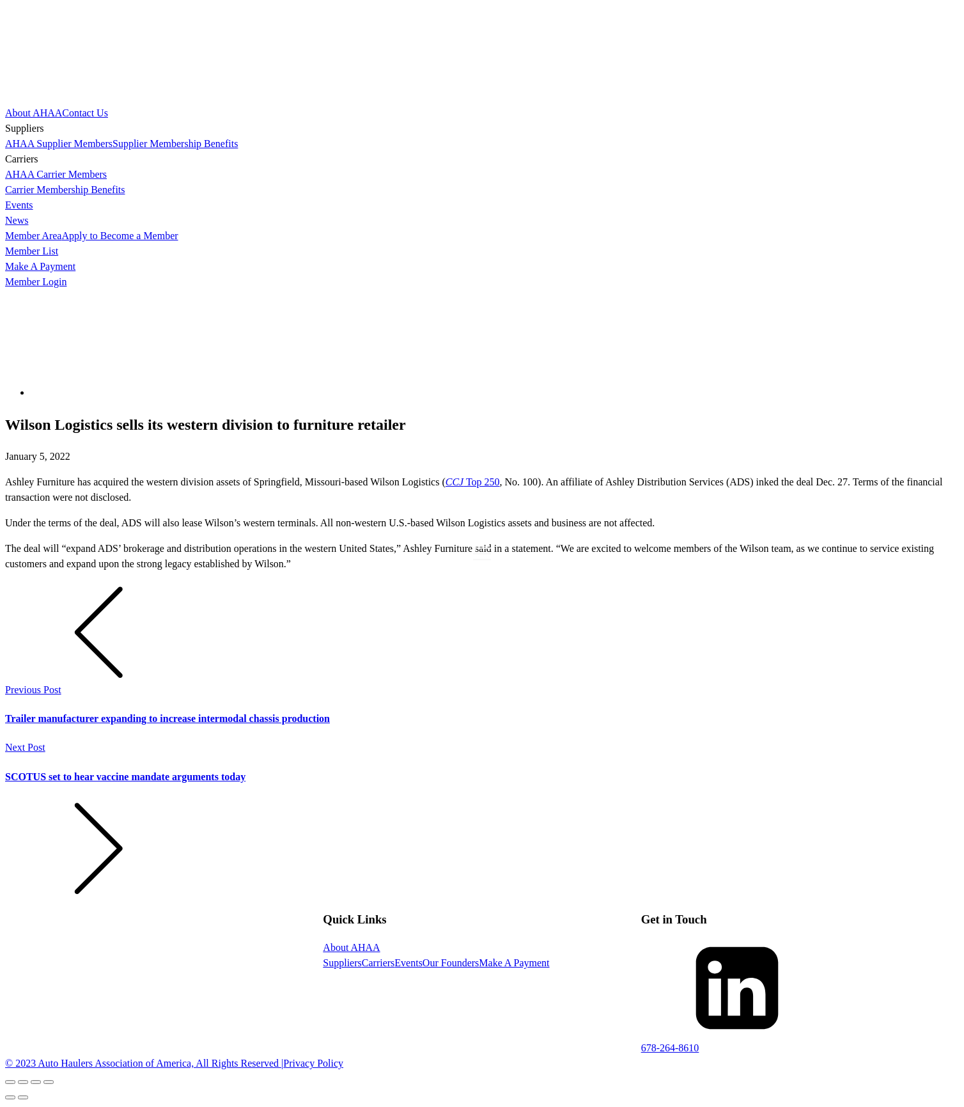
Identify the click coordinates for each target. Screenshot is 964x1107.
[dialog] (482, 198)
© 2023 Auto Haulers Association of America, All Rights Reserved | (144, 1063)
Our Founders (451, 962)
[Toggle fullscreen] (36, 1082)
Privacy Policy (313, 1063)
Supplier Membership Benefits (175, 143)
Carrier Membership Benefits (65, 189)
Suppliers (342, 962)
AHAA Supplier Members (59, 143)
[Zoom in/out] (48, 1082)
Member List (31, 251)
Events (19, 205)
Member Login (35, 281)
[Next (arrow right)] (23, 1097)
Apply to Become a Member (119, 235)
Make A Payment (40, 266)
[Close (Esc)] (10, 1082)
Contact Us (85, 112)
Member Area (33, 235)
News (16, 220)
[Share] (23, 1082)
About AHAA (33, 112)
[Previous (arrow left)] (10, 1097)
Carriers (378, 962)
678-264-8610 (670, 1047)
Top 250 (473, 481)
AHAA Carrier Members (56, 174)
